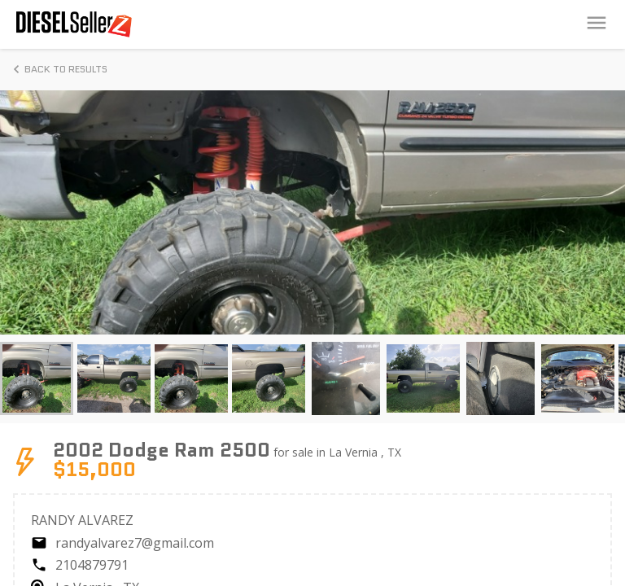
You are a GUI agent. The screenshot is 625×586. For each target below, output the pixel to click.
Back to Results (57, 69)
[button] (36, 378)
